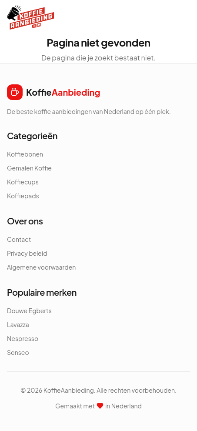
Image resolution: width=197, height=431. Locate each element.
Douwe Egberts (29, 310)
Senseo (18, 352)
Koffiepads (23, 196)
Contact (19, 239)
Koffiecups (23, 182)
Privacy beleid (27, 253)
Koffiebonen (25, 154)
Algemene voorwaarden (41, 267)
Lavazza (18, 324)
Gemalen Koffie (29, 168)
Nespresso (22, 338)
